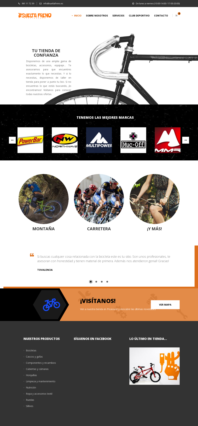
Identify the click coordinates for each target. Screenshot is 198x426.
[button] (131, 368)
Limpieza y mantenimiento (40, 381)
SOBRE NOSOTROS (97, 15)
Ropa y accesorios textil (39, 393)
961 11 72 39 (26, 3)
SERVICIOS (118, 15)
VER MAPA (165, 304)
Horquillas (31, 375)
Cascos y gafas (34, 356)
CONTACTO (161, 15)
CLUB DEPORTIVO (139, 15)
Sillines (29, 406)
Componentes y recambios (41, 362)
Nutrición (31, 387)
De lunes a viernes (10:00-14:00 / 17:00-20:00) (156, 3)
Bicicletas (31, 350)
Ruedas (30, 399)
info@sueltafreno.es (51, 3)
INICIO (77, 15)
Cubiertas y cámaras (37, 369)
